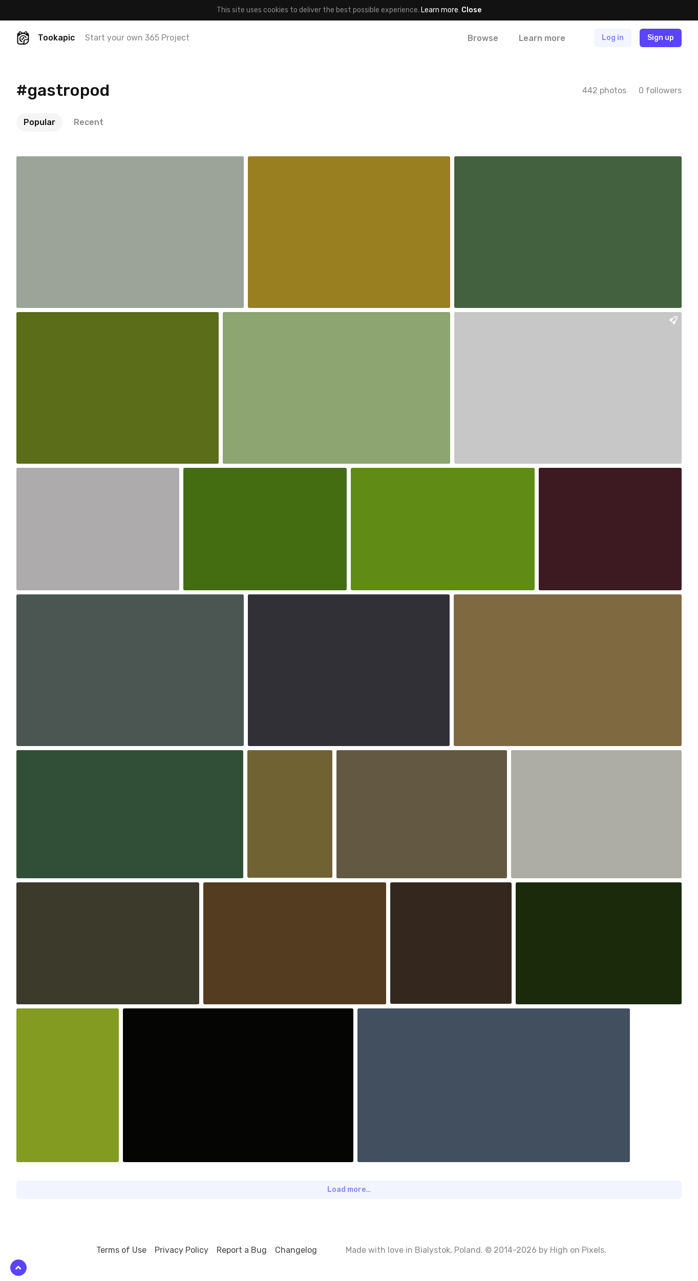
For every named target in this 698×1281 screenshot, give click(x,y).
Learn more (439, 10)
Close (471, 10)
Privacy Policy (181, 1250)
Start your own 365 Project (137, 38)
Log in (613, 37)
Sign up (660, 37)
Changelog (296, 1250)
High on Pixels (577, 1250)
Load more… (349, 1189)
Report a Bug (242, 1250)
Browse (483, 38)
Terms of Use (121, 1250)
